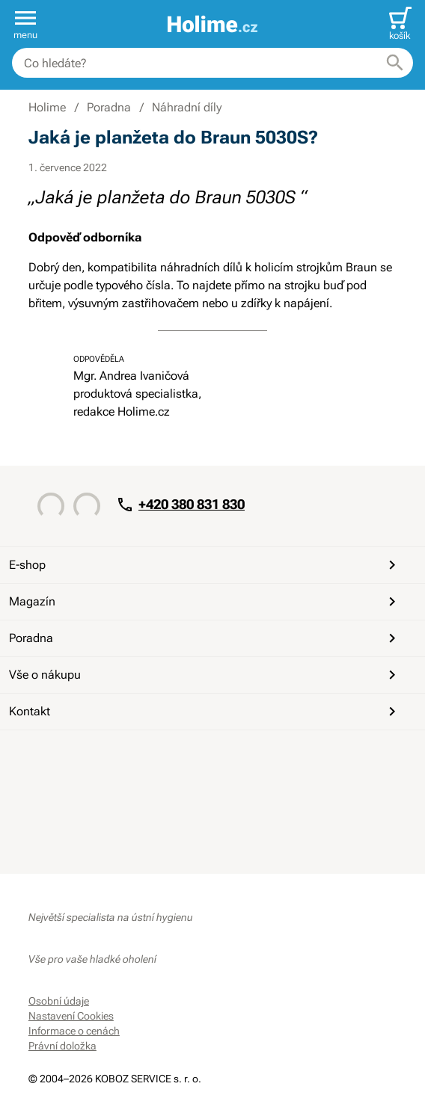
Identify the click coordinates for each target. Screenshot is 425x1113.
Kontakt (205, 712)
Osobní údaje (58, 1001)
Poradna (205, 638)
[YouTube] (77, 757)
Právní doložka (62, 1046)
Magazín (205, 602)
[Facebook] (41, 757)
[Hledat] (395, 63)
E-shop (205, 565)
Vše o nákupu (205, 675)
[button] (25, 24)
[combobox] (212, 63)
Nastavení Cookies (71, 1016)
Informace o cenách (74, 1031)
